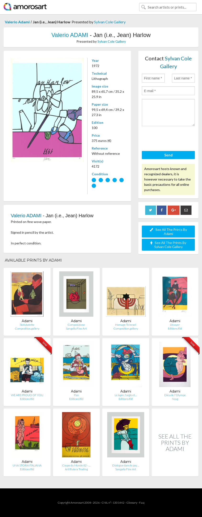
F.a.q (141, 502)
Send (168, 155)
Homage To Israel (125, 324)
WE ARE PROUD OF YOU (27, 395)
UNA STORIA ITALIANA (27, 465)
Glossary (131, 502)
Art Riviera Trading (76, 469)
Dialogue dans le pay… (125, 465)
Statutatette (27, 324)
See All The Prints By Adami (168, 231)
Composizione (76, 324)
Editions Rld (175, 328)
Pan (76, 395)
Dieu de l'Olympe (175, 395)
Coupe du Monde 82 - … (76, 465)
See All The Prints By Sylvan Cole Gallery (168, 245)
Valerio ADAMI (69, 35)
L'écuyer (175, 324)
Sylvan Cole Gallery (110, 22)
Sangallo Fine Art (76, 328)
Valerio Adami (17, 22)
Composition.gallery (27, 328)
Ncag (175, 399)
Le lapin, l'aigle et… (126, 395)
